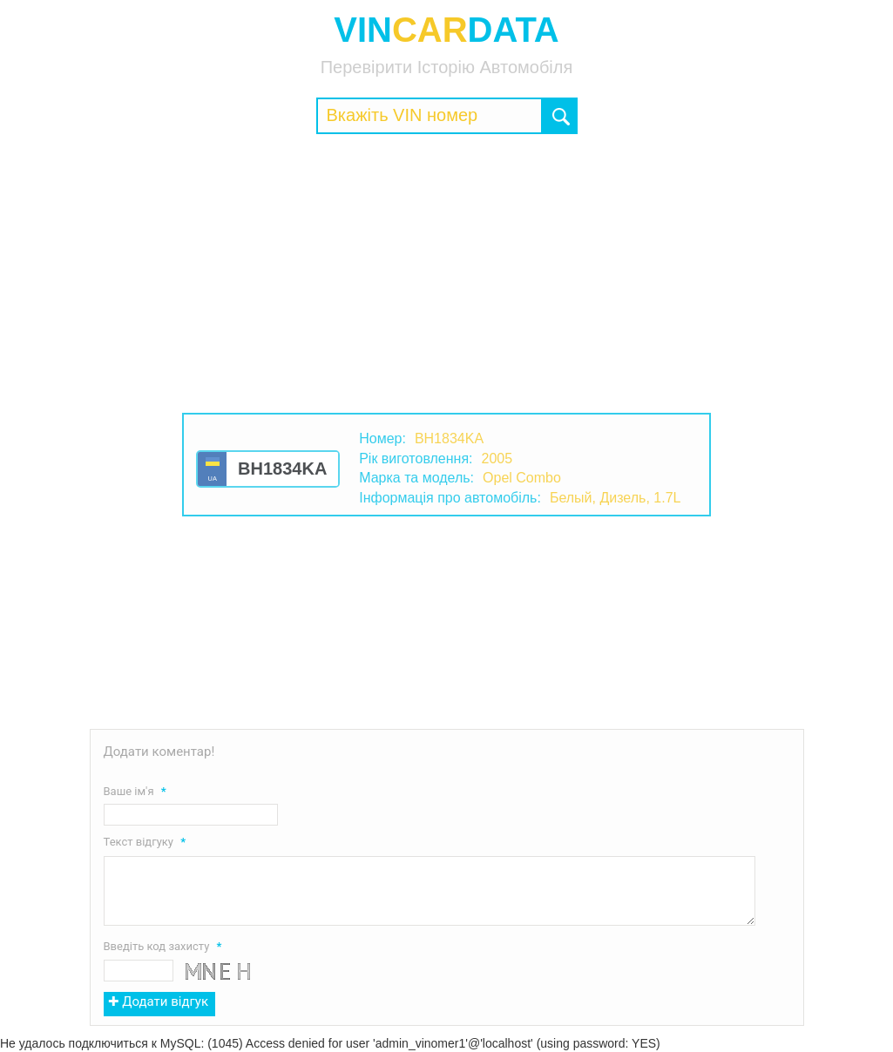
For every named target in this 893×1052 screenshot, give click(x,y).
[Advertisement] (446, 273)
